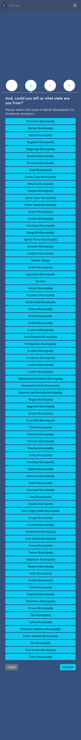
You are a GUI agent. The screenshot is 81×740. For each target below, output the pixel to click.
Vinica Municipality (40, 587)
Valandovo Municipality (40, 559)
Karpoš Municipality (40, 288)
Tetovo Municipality (40, 552)
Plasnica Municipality (41, 448)
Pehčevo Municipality (40, 434)
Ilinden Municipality (40, 267)
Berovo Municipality (40, 128)
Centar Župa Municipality (40, 177)
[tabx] (12, 85)
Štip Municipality (40, 643)
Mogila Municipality (40, 399)
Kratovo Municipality (41, 330)
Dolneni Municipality (40, 218)
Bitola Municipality (40, 135)
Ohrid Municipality (40, 427)
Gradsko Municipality (40, 253)
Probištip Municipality (40, 462)
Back (12, 667)
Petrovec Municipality (40, 441)
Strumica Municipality (40, 525)
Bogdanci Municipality (40, 142)
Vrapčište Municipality (40, 594)
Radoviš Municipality (40, 469)
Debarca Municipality (40, 184)
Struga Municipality (40, 518)
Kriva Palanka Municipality (40, 337)
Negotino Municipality (40, 406)
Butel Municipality (40, 170)
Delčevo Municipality (41, 191)
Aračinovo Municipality (40, 121)
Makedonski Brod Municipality (41, 385)
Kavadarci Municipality (40, 295)
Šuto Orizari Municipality (40, 650)
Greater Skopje (40, 260)
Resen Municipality (40, 483)
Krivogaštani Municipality (40, 344)
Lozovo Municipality (40, 371)
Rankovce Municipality (40, 476)
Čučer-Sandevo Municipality (40, 636)
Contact (68, 667)
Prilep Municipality (40, 455)
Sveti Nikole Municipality (40, 538)
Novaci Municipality (40, 413)
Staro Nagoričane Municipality (41, 511)
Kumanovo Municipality (40, 358)
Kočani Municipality (40, 323)
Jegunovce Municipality (40, 274)
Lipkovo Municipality (41, 365)
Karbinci (41, 281)
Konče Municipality (40, 316)
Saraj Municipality (41, 497)
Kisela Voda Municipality (41, 302)
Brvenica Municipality (40, 163)
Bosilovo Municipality (40, 156)
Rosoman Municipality (40, 490)
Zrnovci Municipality (40, 608)
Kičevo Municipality (40, 309)
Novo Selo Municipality (40, 420)
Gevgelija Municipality (40, 232)
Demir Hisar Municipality (40, 198)
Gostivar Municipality (40, 246)
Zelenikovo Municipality (40, 601)
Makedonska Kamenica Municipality (40, 378)
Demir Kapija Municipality (40, 205)
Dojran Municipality (40, 211)
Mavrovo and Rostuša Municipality (40, 392)
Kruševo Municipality (41, 351)
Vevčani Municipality (40, 580)
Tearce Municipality (40, 545)
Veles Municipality (40, 573)
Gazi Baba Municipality (40, 225)
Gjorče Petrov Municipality (40, 239)
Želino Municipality (40, 657)
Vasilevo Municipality (41, 566)
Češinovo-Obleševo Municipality (40, 629)
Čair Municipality (40, 615)
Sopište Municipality (40, 504)
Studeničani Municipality (40, 531)
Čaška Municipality (40, 622)
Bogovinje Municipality (40, 149)
